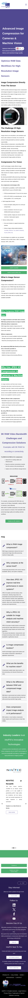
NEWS (22, 975)
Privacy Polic (7, 993)
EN (18, 48)
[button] (2, 804)
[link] (14, 108)
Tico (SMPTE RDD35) (18, 230)
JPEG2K (11, 230)
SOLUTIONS (14, 975)
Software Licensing (14, 995)
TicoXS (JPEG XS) (8, 232)
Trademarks (15, 993)
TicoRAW (6, 230)
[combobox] (20, 48)
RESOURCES (10, 977)
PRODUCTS (5, 975)
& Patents (21, 993)
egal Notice (22, 991)
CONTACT (19, 977)
